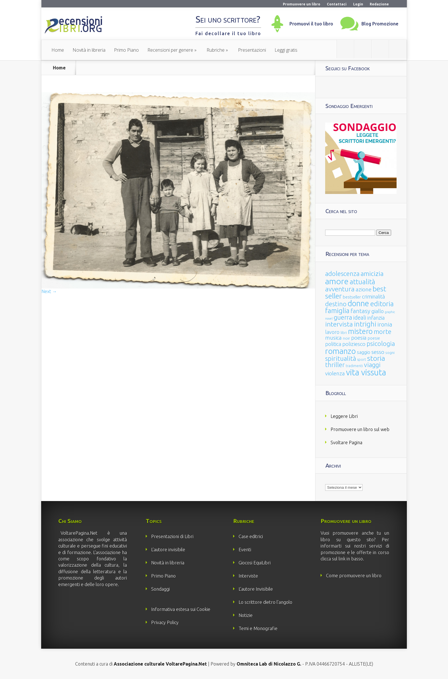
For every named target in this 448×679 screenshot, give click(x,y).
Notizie (246, 615)
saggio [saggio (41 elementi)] (363, 352)
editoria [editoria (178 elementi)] (382, 304)
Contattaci (337, 4)
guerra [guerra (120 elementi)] (343, 317)
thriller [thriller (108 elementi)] (335, 364)
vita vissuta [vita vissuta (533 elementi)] (366, 372)
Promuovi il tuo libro (311, 23)
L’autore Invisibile (256, 589)
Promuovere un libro (301, 4)
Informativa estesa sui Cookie (180, 609)
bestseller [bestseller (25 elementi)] (352, 297)
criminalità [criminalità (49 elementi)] (373, 296)
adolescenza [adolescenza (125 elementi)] (342, 273)
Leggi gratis (286, 50)
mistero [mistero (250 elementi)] (360, 331)
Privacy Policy (165, 622)
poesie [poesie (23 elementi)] (374, 338)
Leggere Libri (344, 416)
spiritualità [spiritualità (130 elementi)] (340, 358)
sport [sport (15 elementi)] (361, 359)
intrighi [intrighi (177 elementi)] (365, 324)
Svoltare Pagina (346, 442)
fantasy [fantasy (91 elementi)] (360, 311)
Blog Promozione (379, 23)
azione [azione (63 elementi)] (363, 289)
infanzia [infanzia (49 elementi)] (376, 318)
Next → (49, 291)
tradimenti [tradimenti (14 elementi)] (354, 366)
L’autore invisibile (168, 549)
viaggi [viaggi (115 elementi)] (372, 364)
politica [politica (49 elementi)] (333, 344)
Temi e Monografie (258, 628)
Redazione (379, 4)
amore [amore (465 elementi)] (337, 281)
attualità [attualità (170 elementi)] (362, 282)
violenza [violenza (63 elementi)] (335, 373)
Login (358, 4)
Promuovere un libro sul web (360, 429)
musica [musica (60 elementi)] (333, 338)
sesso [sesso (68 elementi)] (377, 352)
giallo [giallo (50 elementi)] (377, 311)
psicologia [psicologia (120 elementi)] (381, 343)
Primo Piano (126, 50)
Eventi (245, 549)
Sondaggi (160, 589)
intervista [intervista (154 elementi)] (339, 324)
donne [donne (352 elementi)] (358, 303)
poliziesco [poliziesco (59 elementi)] (353, 344)
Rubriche (216, 50)
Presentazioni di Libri (172, 536)
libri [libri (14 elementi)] (344, 333)
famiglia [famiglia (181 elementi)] (337, 311)
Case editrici (251, 536)
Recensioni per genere (170, 50)
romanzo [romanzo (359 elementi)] (340, 350)
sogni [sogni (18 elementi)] (390, 352)
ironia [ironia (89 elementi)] (384, 324)
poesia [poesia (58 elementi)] (359, 338)
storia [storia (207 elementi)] (376, 358)
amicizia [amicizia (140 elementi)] (372, 273)
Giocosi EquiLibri (255, 562)
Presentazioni (252, 50)
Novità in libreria (89, 50)
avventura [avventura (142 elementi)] (340, 289)
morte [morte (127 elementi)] (382, 331)
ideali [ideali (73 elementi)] (359, 318)
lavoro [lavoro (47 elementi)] (332, 332)
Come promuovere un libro (353, 575)
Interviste (248, 575)
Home (57, 50)
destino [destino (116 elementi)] (336, 303)
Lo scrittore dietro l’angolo (265, 602)
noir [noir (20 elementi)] (346, 338)
